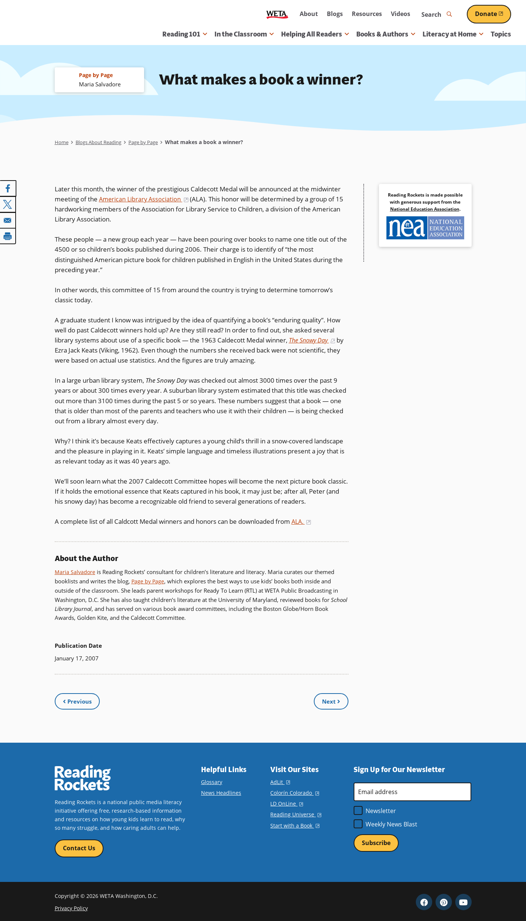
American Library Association (145, 199)
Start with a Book (294, 822)
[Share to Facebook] (8, 189)
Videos (400, 14)
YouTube (463, 900)
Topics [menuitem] (501, 34)
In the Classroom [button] (244, 34)
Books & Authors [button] (385, 34)
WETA (277, 14)
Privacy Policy (71, 905)
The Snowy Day (313, 340)
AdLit (280, 779)
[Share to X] (8, 204)
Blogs (335, 14)
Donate (493, 14)
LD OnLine (286, 800)
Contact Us (79, 845)
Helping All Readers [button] (315, 34)
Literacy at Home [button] (453, 34)
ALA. (302, 522)
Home (62, 142)
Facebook (424, 900)
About (309, 14)
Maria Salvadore (75, 572)
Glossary (211, 779)
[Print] (8, 235)
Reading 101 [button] (184, 34)
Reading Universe (295, 811)
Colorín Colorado (294, 790)
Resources (367, 14)
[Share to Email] (8, 220)
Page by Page (151, 142)
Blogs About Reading (102, 142)
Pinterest (444, 900)
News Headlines (221, 790)
